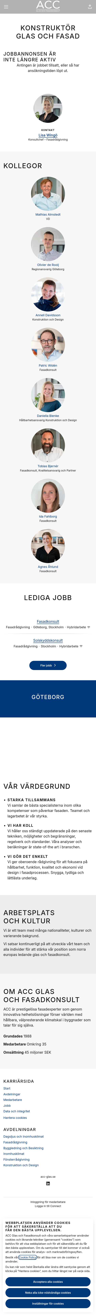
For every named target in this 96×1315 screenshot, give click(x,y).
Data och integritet (16, 1111)
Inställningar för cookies (48, 1303)
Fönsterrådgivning (16, 1159)
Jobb (7, 1105)
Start (6, 1088)
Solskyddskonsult (48, 640)
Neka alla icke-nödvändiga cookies (48, 1292)
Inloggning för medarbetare (48, 1202)
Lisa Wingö (48, 135)
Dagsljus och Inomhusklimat (23, 1136)
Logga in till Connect (48, 1206)
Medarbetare (12, 1100)
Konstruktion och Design (21, 1165)
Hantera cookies (15, 1118)
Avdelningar (11, 1094)
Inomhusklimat (13, 1154)
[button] (90, 7)
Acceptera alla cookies (48, 1281)
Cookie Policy (27, 1257)
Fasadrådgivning (15, 1142)
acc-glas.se (48, 1176)
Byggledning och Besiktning (23, 1148)
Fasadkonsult (48, 621)
